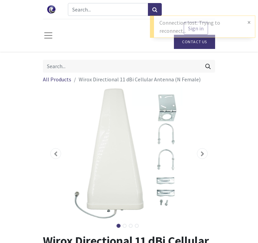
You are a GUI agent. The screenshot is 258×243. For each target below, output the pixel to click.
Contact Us (194, 41)
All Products (57, 79)
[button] (56, 153)
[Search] (155, 9)
